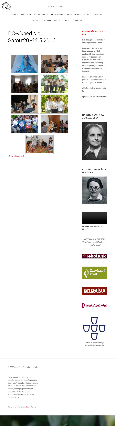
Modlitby (37, 31)
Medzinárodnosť (74, 25)
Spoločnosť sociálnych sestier (57, 10)
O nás (13, 25)
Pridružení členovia (94, 25)
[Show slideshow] (16, 166)
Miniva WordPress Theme (26, 417)
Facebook (77, 31)
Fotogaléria (57, 25)
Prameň (48, 31)
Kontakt (66, 31)
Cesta (57, 31)
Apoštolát (26, 25)
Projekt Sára (40, 25)
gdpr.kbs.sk (15, 408)
